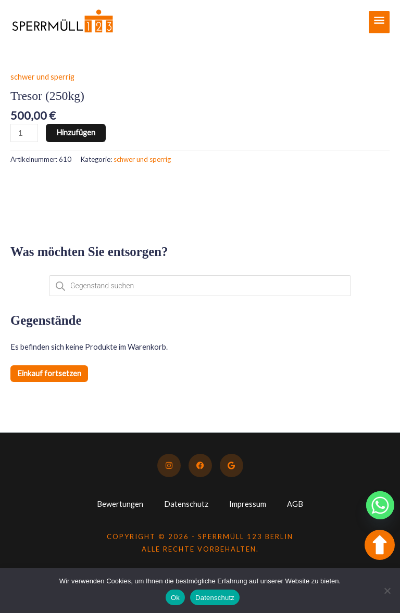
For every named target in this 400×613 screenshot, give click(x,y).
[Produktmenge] (24, 133)
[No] (387, 590)
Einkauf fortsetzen (49, 373)
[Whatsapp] (380, 505)
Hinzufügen (75, 132)
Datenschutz (186, 504)
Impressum (247, 504)
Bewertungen (120, 504)
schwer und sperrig (42, 76)
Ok (175, 598)
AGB (295, 504)
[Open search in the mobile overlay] (200, 285)
